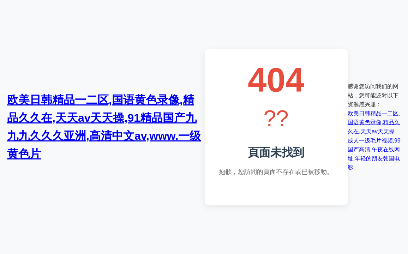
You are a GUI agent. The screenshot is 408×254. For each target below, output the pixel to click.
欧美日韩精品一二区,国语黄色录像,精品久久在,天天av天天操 (374, 122)
